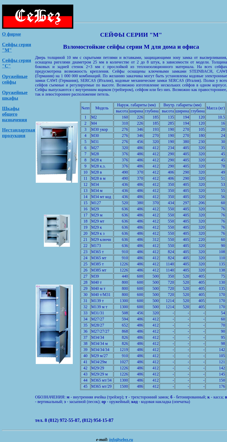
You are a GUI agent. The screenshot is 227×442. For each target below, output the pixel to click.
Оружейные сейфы (15, 79)
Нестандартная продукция (18, 132)
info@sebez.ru (121, 439)
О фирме (11, 34)
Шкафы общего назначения (14, 114)
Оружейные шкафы (15, 95)
